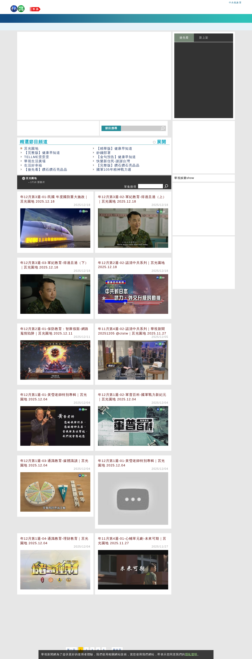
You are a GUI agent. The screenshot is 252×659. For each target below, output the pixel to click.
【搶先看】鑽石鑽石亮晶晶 (45, 169)
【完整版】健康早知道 (42, 153)
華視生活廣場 (35, 161)
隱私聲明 (191, 654)
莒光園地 (31, 148)
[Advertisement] (94, 621)
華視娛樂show (184, 177)
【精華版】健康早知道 (114, 148)
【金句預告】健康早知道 (116, 157)
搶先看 (184, 37)
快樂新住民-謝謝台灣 (113, 161)
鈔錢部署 (103, 153)
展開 (161, 141)
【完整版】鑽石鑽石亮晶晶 (117, 165)
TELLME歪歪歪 (36, 157)
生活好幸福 (33, 165)
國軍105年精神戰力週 (113, 169)
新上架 (203, 37)
